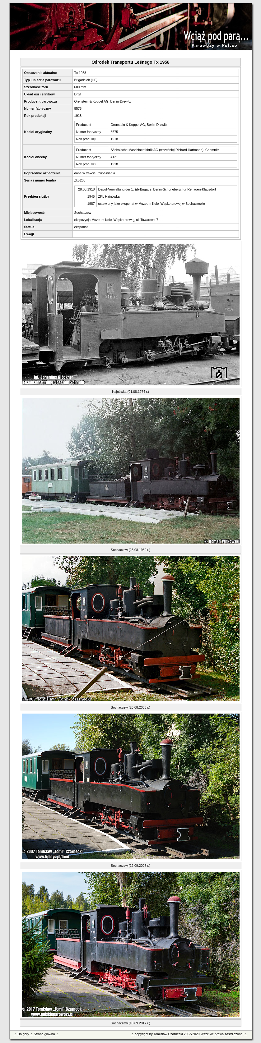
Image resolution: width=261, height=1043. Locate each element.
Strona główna (44, 1034)
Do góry (23, 1034)
